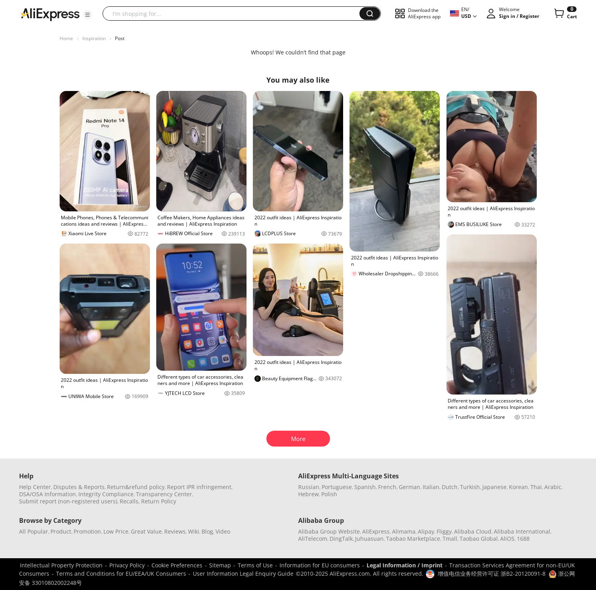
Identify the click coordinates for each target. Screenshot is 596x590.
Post (119, 38)
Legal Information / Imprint (405, 565)
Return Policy (158, 501)
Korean (518, 487)
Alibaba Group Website (329, 531)
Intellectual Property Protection (61, 565)
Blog (207, 531)
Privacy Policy (127, 565)
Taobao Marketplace (413, 538)
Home (66, 38)
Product (60, 531)
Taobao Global (479, 538)
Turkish (470, 487)
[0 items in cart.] (565, 13)
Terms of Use (255, 565)
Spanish (365, 487)
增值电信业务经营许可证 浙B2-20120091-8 (492, 573)
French (387, 487)
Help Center (35, 487)
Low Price (115, 531)
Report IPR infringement (199, 487)
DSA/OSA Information (47, 494)
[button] (87, 14)
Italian (431, 487)
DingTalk (341, 538)
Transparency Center (164, 494)
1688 (523, 538)
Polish (329, 494)
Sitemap (220, 565)
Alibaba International (522, 531)
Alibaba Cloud (472, 531)
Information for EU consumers (320, 565)
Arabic (552, 487)
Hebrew (308, 494)
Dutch (450, 487)
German (409, 487)
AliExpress (376, 531)
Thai (536, 487)
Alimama (403, 531)
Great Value (146, 531)
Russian (308, 487)
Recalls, (130, 501)
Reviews (175, 531)
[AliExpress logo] (50, 14)
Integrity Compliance (106, 494)
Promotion (87, 531)
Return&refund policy (136, 487)
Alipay (426, 531)
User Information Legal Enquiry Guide (243, 573)
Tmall (450, 538)
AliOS (507, 538)
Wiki (193, 531)
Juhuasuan (369, 538)
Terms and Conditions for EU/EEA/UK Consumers (121, 573)
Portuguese (337, 487)
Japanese (494, 487)
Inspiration (94, 38)
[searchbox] (234, 13)
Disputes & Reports (79, 487)
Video (222, 531)
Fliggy (444, 531)
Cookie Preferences (176, 565)
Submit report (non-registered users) (68, 501)
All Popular (33, 531)
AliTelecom (312, 538)
